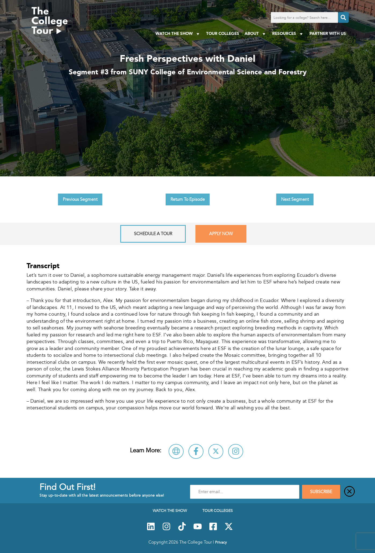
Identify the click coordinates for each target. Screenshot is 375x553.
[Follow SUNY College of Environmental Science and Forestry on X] (215, 451)
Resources (288, 33)
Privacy (221, 542)
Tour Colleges (222, 33)
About (256, 33)
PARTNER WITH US (328, 33)
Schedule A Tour (153, 234)
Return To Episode (187, 199)
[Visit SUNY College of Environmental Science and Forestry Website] (176, 451)
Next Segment (295, 199)
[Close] (349, 492)
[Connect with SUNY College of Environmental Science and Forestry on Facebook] (195, 451)
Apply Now (221, 234)
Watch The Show (178, 33)
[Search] (343, 17)
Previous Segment (80, 199)
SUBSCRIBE (321, 491)
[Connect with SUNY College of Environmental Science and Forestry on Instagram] (235, 451)
